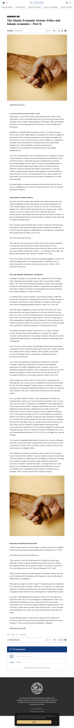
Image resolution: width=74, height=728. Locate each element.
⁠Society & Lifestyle (67, 7)
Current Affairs (20, 7)
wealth (49, 259)
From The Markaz (7, 7)
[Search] (67, 3)
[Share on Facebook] (65, 31)
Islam (18, 16)
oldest (19, 662)
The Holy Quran (23, 634)
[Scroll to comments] (54, 31)
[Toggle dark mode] (7, 3)
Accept (34, 722)
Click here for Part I (17, 105)
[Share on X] (59, 31)
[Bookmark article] (48, 31)
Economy (13, 634)
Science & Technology (51, 7)
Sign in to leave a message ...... (24, 656)
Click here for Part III (18, 628)
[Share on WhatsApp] (62, 31)
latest (12, 662)
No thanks (54, 722)
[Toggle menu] (3, 3)
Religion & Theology (34, 7)
